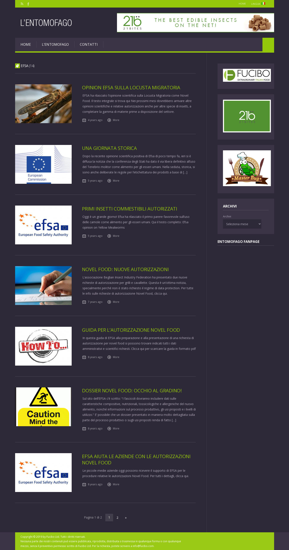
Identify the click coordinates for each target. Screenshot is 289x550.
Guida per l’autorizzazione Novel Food (131, 330)
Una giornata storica (110, 148)
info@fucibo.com (143, 545)
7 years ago (95, 301)
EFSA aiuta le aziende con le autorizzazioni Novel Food (136, 459)
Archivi (227, 216)
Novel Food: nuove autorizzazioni (125, 269)
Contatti (89, 44)
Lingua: (259, 3)
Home (240, 3)
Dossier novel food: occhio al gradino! (132, 390)
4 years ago (95, 120)
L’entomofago (55, 44)
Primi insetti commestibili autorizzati (130, 208)
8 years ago (95, 357)
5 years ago (95, 180)
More (116, 120)
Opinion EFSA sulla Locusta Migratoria (131, 87)
